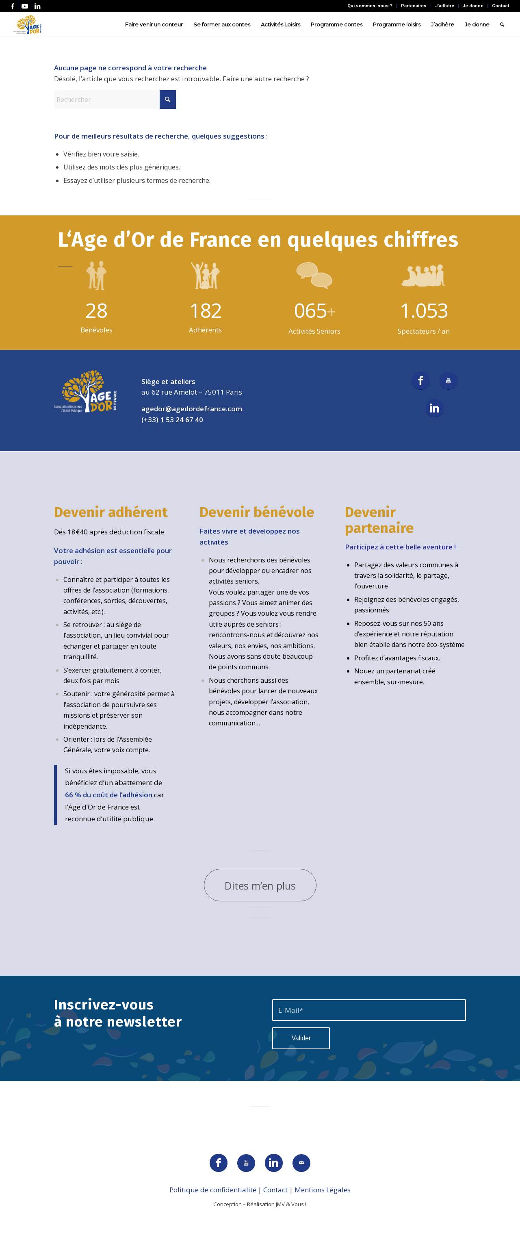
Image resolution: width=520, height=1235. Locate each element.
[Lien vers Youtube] (25, 6)
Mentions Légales (323, 1189)
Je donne (473, 6)
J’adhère (444, 6)
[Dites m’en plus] (260, 885)
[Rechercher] (502, 24)
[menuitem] (370, 6)
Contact (500, 6)
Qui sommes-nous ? (369, 6)
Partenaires (414, 6)
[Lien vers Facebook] (13, 6)
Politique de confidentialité (212, 1189)
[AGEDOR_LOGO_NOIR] (27, 24)
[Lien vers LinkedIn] (37, 6)
